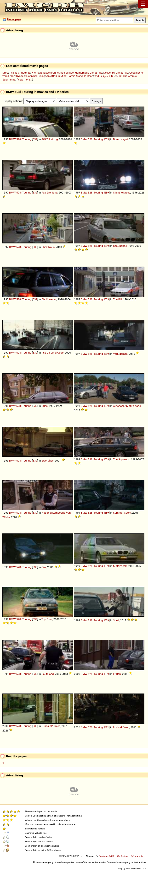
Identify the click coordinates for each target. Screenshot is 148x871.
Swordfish (47, 460)
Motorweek (120, 566)
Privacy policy (137, 856)
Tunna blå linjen (50, 726)
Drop (5, 72)
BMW (12, 139)
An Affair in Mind (56, 76)
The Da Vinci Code (52, 352)
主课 (97, 76)
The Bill (117, 299)
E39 (35, 139)
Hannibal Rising (35, 76)
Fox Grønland (49, 192)
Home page (14, 19)
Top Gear (46, 619)
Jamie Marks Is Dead (80, 76)
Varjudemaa (120, 353)
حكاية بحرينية (108, 76)
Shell (116, 620)
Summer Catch (122, 512)
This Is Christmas (19, 72)
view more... (24, 79)
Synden (20, 76)
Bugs (44, 406)
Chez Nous (48, 247)
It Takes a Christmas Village (57, 72)
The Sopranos (121, 459)
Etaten (117, 674)
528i (19, 139)
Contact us (122, 856)
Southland (47, 674)
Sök (43, 567)
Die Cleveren (49, 299)
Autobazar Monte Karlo (127, 406)
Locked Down (121, 727)
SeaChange (120, 245)
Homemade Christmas (88, 72)
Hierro (35, 72)
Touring (26, 139)
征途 (119, 76)
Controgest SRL (106, 856)
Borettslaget (120, 139)
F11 (106, 727)
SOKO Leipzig (49, 139)
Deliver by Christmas (115, 72)
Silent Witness (121, 192)
